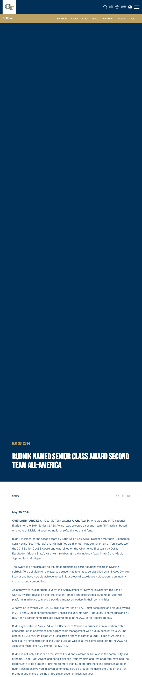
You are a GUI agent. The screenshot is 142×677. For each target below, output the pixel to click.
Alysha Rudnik (80, 520)
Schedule (62, 18)
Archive (121, 18)
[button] (105, 7)
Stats (85, 18)
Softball (8, 18)
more (132, 18)
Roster (74, 18)
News (95, 18)
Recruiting (107, 18)
